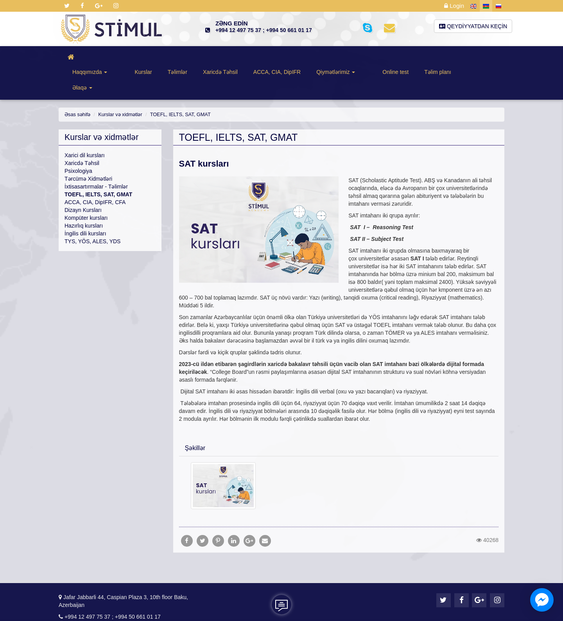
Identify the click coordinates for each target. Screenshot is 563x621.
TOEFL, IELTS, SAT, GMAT (174, 85)
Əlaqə (464, 58)
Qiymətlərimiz (334, 58)
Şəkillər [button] (195, 418)
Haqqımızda (100, 58)
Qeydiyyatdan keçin (473, 26)
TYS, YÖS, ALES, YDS (92, 212)
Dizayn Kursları (83, 181)
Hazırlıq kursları (84, 196)
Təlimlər (176, 58)
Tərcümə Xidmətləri (88, 149)
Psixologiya (78, 141)
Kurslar (142, 58)
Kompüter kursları (86, 188)
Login (455, 6)
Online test (382, 58)
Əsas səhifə (77, 85)
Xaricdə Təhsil (219, 58)
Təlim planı (424, 58)
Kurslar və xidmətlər (117, 85)
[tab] (339, 418)
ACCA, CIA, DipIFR (275, 58)
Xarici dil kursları (85, 126)
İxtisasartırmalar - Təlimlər (96, 157)
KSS (312, 609)
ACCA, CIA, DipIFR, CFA (95, 173)
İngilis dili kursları (85, 204)
